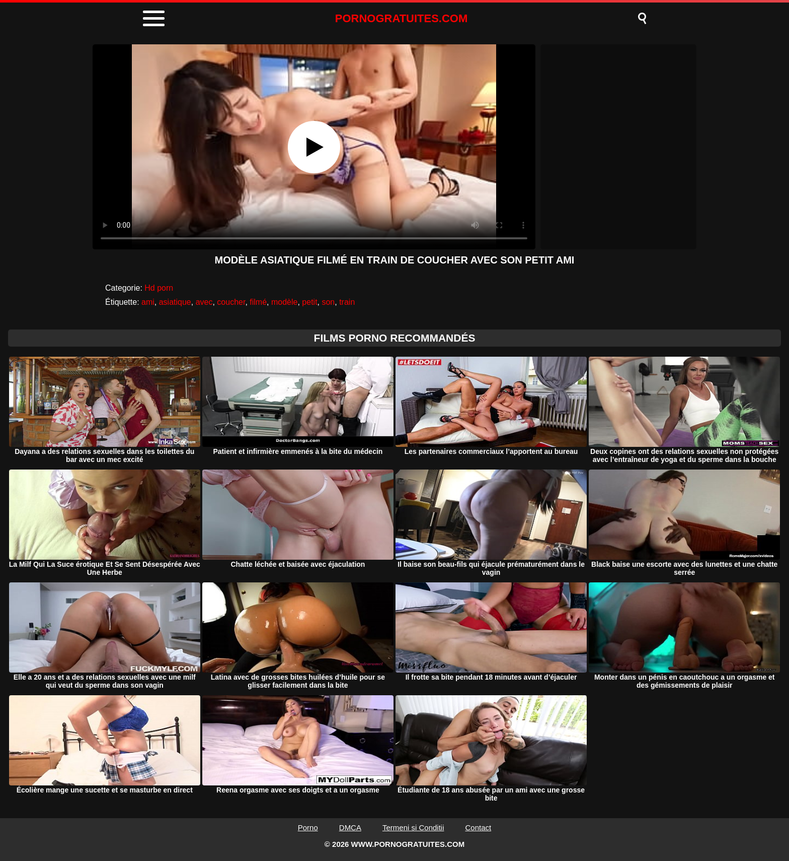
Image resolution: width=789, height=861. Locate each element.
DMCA (350, 827)
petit (309, 302)
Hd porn (158, 288)
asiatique (175, 302)
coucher (231, 302)
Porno (308, 827)
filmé (258, 302)
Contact (478, 827)
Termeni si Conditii (413, 827)
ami (147, 302)
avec (204, 302)
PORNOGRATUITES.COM (401, 18)
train (347, 302)
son (328, 302)
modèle (284, 302)
